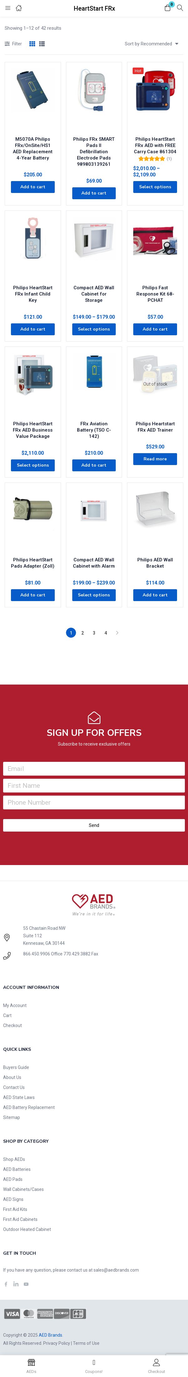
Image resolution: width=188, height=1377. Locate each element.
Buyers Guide (16, 1067)
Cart (7, 1015)
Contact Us (14, 1087)
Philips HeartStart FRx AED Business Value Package (33, 430)
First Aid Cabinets (20, 1219)
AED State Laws (19, 1097)
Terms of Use (86, 1343)
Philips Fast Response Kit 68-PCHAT (155, 294)
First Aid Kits (15, 1209)
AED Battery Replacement (29, 1107)
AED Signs (13, 1199)
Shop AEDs (14, 1159)
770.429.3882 (77, 953)
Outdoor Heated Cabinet (27, 1229)
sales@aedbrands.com (116, 1270)
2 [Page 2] (82, 632)
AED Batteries (17, 1169)
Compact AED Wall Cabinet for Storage (94, 294)
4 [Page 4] (105, 632)
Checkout (12, 1025)
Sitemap (11, 1117)
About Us (12, 1077)
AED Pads (13, 1179)
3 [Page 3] (94, 632)
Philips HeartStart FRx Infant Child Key (33, 294)
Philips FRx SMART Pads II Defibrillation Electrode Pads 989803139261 (93, 151)
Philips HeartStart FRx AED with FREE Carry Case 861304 (155, 145)
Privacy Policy (56, 1343)
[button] (167, 8)
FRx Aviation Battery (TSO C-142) (94, 430)
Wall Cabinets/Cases (23, 1189)
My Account (15, 1005)
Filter (13, 44)
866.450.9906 (36, 953)
